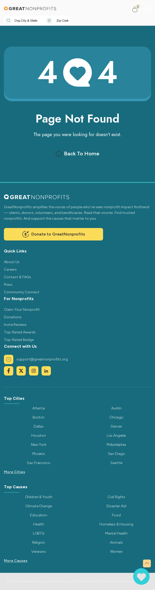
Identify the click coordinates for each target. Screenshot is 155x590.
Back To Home (77, 153)
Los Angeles (116, 435)
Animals (116, 542)
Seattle (116, 463)
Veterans (38, 551)
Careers (10, 269)
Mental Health (116, 533)
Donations (13, 317)
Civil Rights (116, 497)
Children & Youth (38, 497)
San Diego (116, 454)
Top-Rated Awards (20, 332)
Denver (116, 426)
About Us (12, 262)
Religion (38, 542)
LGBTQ (38, 533)
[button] (137, 9)
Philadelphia (116, 444)
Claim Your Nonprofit (22, 309)
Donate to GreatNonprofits (53, 234)
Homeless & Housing (116, 524)
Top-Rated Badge (19, 340)
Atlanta (38, 408)
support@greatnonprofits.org (36, 359)
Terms (126, 581)
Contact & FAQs (17, 277)
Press (8, 284)
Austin (116, 408)
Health (38, 524)
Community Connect (21, 292)
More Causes (15, 561)
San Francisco (38, 463)
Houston (38, 435)
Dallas (39, 426)
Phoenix (38, 454)
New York (38, 444)
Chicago (116, 417)
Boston (39, 417)
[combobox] (30, 20)
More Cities (14, 472)
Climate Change (38, 506)
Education (38, 515)
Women (116, 551)
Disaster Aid (116, 506)
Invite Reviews (15, 324)
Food (116, 515)
